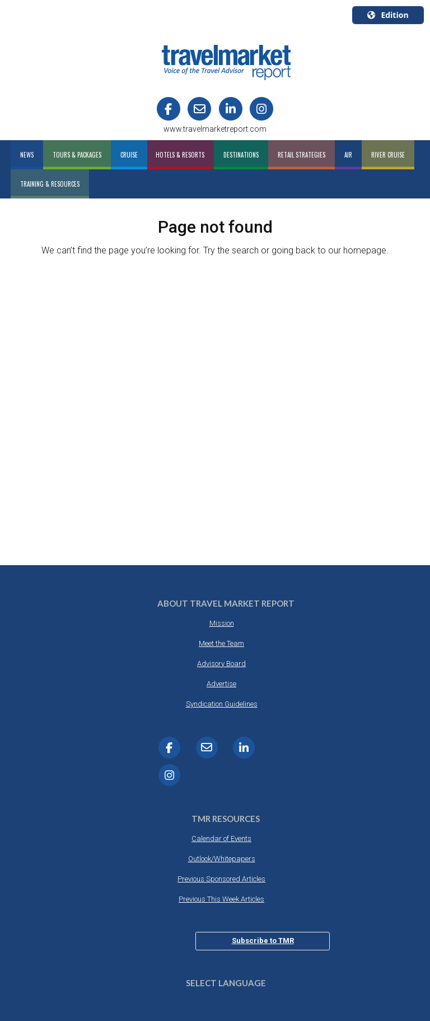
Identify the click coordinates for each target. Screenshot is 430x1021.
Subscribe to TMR (263, 940)
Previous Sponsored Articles (221, 879)
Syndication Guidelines (222, 704)
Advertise (221, 684)
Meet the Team (221, 643)
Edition (387, 15)
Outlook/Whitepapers (221, 858)
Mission (221, 623)
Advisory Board (221, 663)
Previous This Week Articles (221, 899)
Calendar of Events (221, 838)
